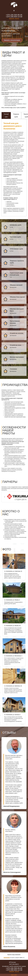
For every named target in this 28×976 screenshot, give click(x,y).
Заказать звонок (14, 18)
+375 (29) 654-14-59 (14, 17)
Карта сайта (14, 974)
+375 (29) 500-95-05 (14, 15)
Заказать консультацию (12, 40)
